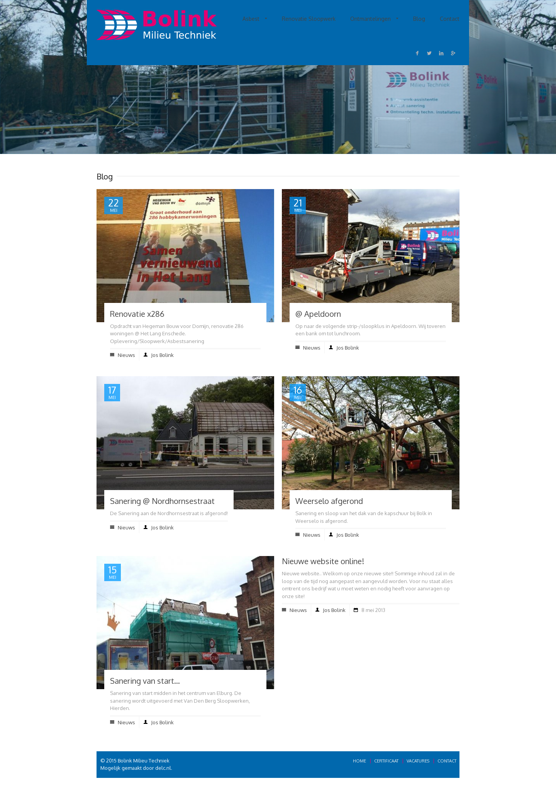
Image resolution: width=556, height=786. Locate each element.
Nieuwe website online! (323, 561)
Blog (419, 18)
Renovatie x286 (137, 314)
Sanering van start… (145, 681)
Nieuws (126, 355)
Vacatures (418, 761)
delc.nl (163, 768)
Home (359, 761)
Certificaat (386, 761)
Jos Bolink (162, 355)
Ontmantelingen (370, 18)
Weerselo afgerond (329, 501)
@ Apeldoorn (318, 314)
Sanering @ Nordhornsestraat (162, 501)
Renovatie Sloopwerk (309, 18)
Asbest (250, 18)
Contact (449, 18)
